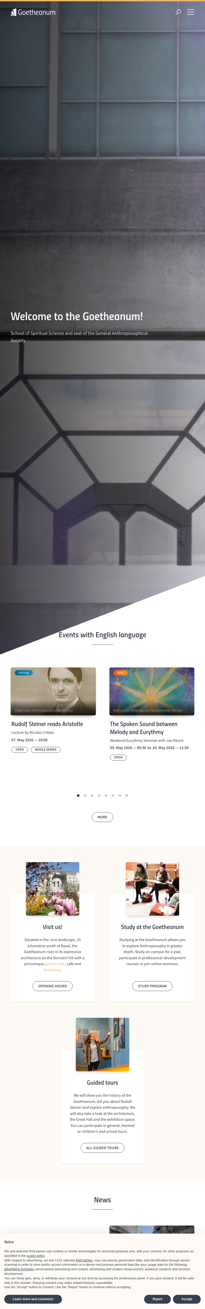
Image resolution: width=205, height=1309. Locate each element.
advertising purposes (19, 1269)
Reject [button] (157, 1299)
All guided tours (102, 1147)
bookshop (52, 970)
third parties (84, 1260)
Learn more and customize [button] (33, 1299)
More (102, 817)
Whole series (45, 750)
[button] (78, 795)
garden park (55, 963)
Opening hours (52, 986)
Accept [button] (187, 1299)
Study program (152, 986)
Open (20, 750)
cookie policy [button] (35, 1256)
